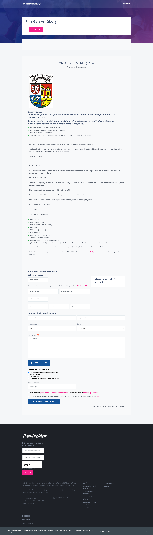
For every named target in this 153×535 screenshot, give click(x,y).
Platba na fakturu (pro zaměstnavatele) (45, 376)
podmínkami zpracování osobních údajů (55, 390)
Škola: (79, 321)
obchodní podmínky (90, 390)
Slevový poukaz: (34, 380)
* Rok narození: (33, 321)
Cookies (101, 470)
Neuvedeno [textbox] (83, 326)
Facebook (119, 466)
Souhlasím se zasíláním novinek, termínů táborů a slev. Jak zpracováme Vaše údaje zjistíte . (65, 394)
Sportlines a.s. (103, 466)
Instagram (119, 470)
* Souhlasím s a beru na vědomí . (64, 390)
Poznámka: (32, 332)
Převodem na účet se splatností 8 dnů (44, 370)
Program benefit (36, 374)
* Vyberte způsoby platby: (39, 367)
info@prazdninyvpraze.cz (98, 249)
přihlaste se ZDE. (82, 283)
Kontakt (83, 494)
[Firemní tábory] (35, 4)
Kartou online (35, 372)
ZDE (98, 394)
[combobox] (101, 325)
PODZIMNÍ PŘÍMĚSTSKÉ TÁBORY (84, 482)
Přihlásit (121, 22)
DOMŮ (82, 466)
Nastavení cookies (121, 531)
